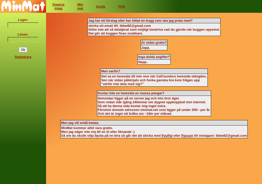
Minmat (80, 6)
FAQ (121, 6)
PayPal (167, 135)
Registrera (23, 57)
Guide (100, 6)
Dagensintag (58, 6)
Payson (187, 135)
